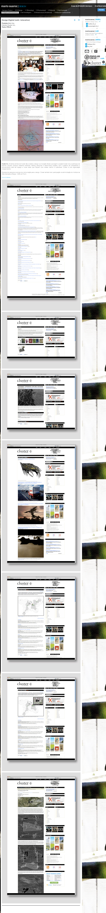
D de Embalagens (26, 12)
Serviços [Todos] (7, 10)
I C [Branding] (29, 10)
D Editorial (51, 10)
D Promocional (41, 10)
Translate (101, 10)
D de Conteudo (62, 10)
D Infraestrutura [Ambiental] (43, 12)
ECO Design (19, 10)
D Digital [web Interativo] (10, 12)
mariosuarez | (93, 19)
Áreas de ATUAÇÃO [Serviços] (81, 6)
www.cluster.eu (6, 177)
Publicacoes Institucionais (63, 12)
